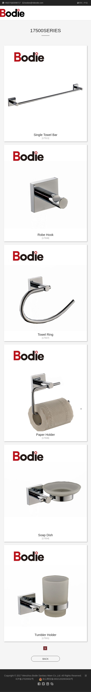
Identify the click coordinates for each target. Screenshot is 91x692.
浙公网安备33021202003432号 (56, 679)
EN (79, 3)
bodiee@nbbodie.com (34, 3)
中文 (86, 3)
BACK (45, 659)
